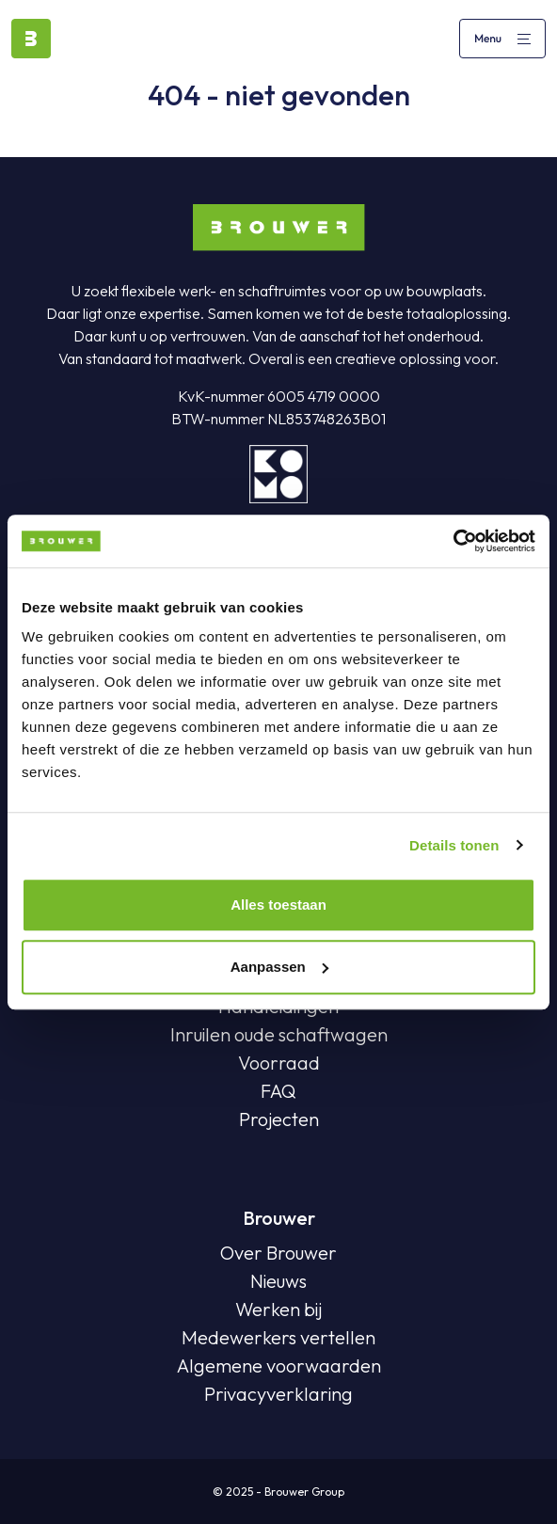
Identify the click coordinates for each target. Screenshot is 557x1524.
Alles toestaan (278, 905)
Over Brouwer (278, 1252)
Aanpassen (279, 967)
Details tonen (454, 845)
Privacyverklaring (278, 1393)
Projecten (279, 1119)
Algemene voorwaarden (279, 1365)
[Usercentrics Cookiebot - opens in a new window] (453, 541)
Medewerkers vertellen (278, 1337)
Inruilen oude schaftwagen (279, 1034)
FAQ (278, 1091)
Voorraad (279, 1062)
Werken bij (278, 1309)
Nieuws (278, 1281)
